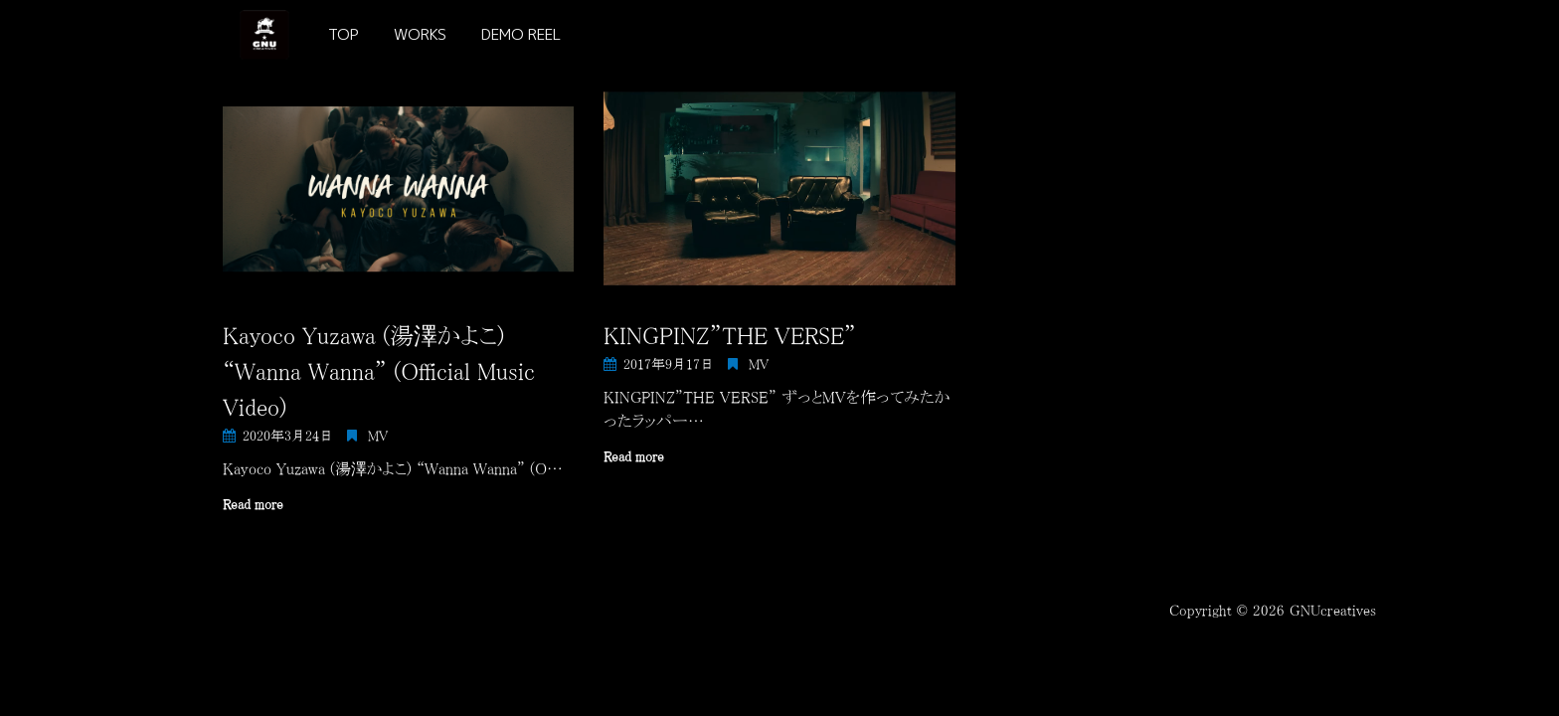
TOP (343, 34)
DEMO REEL (521, 34)
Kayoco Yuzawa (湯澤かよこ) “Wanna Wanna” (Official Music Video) (379, 371)
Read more (253, 504)
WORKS (420, 34)
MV (378, 436)
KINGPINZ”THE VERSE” (730, 335)
